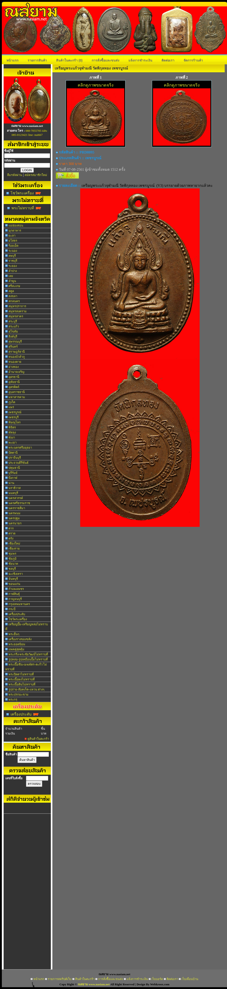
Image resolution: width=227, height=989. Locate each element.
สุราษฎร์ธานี (17, 351)
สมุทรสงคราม (18, 311)
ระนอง (13, 250)
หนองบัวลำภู (17, 356)
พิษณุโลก (15, 422)
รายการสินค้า (37, 60)
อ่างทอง (14, 367)
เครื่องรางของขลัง (20, 639)
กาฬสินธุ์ (14, 594)
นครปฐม (14, 518)
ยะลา (12, 235)
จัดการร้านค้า (193, 60)
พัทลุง (12, 432)
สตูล (11, 291)
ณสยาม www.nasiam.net (94, 984)
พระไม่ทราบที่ (22, 208)
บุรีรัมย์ (13, 473)
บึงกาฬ (13, 478)
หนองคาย (15, 361)
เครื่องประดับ (17, 614)
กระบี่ (12, 609)
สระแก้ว (14, 326)
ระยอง (13, 266)
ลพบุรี (12, 255)
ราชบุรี (13, 261)
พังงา (12, 437)
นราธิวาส (15, 488)
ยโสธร (13, 240)
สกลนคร (14, 301)
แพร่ (11, 407)
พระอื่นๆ (14, 634)
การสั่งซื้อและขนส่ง (105, 60)
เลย (11, 276)
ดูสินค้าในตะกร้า (38, 738)
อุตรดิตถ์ (14, 387)
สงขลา (13, 296)
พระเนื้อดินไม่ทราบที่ (22, 684)
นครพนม (14, 513)
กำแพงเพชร (16, 589)
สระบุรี (13, 321)
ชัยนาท (13, 563)
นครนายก (15, 523)
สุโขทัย (13, 331)
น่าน (11, 483)
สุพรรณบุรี (15, 341)
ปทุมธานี (14, 467)
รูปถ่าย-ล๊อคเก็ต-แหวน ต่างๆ (26, 689)
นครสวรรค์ (16, 498)
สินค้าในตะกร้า (69, 60)
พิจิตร (12, 427)
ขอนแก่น (14, 584)
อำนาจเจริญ (16, 372)
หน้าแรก (12, 60)
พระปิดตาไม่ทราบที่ (21, 674)
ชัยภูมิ (13, 558)
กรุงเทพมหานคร (19, 604)
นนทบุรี (13, 493)
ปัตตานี (13, 452)
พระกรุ (13, 699)
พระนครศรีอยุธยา (20, 447)
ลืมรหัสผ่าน (14, 175)
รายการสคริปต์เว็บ (59, 979)
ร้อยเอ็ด (13, 245)
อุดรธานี (14, 377)
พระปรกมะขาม (18, 694)
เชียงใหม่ (14, 543)
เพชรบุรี (14, 417)
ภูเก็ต (12, 402)
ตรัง (11, 538)
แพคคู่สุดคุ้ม (16, 649)
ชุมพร (12, 553)
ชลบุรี (12, 568)
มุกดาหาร (15, 230)
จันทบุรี (13, 579)
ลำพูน (12, 281)
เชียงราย (14, 548)
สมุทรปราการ (17, 306)
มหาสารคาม (17, 397)
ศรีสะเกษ (14, 286)
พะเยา (13, 442)
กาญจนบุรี (15, 599)
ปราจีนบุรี (15, 457)
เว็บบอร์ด (157, 979)
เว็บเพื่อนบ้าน (190, 979)
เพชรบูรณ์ (15, 412)
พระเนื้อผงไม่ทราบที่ (22, 679)
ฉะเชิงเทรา (16, 574)
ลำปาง (13, 271)
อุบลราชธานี (17, 392)
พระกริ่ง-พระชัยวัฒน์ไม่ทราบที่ (28, 654)
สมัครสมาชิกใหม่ (36, 175)
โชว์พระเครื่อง (22, 193)
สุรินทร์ (13, 346)
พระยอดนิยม (17, 644)
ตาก (11, 528)
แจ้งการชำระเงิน (140, 60)
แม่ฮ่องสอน (16, 225)
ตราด (12, 533)
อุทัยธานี (14, 382)
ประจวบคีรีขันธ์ (18, 462)
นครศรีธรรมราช (19, 503)
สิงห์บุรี (13, 336)
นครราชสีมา (17, 508)
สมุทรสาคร (16, 316)
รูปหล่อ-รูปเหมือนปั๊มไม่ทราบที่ (28, 659)
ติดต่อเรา (168, 60)
